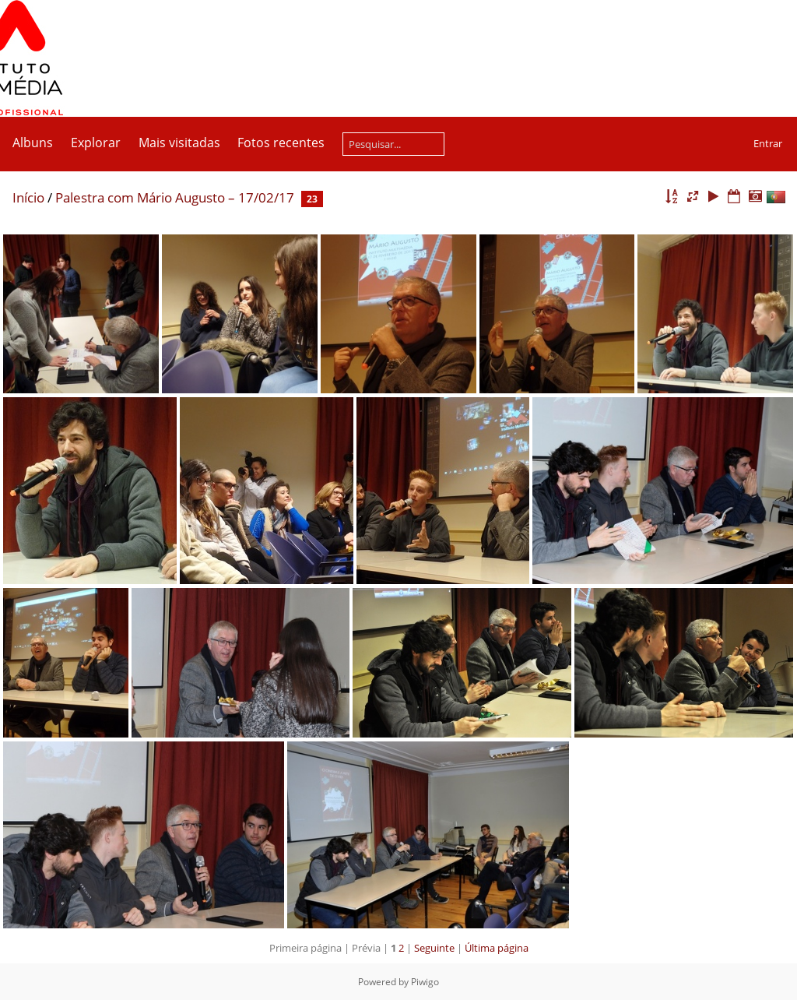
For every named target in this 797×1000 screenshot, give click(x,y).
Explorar (96, 142)
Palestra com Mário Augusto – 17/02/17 (174, 197)
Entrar (767, 143)
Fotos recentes (281, 142)
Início (28, 197)
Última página (496, 948)
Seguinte (434, 948)
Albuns (32, 142)
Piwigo (425, 981)
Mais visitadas (179, 142)
